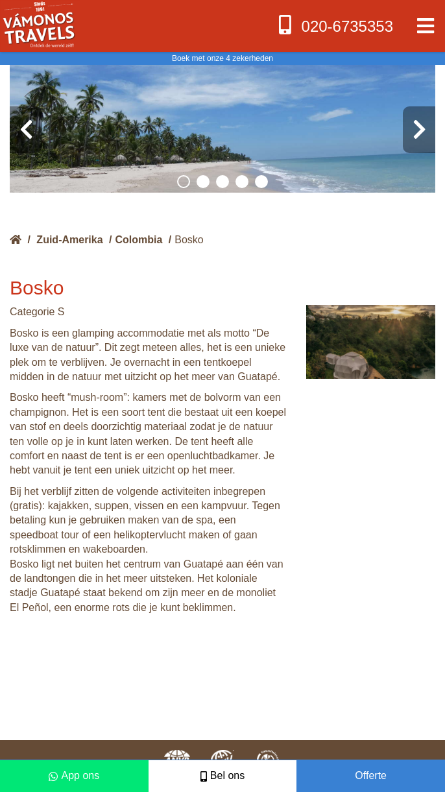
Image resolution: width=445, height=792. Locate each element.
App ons (74, 775)
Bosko (188, 239)
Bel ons (222, 775)
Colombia (139, 239)
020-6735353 (334, 25)
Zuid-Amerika (69, 239)
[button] (183, 181)
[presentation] (26, 129)
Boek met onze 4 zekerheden (222, 58)
